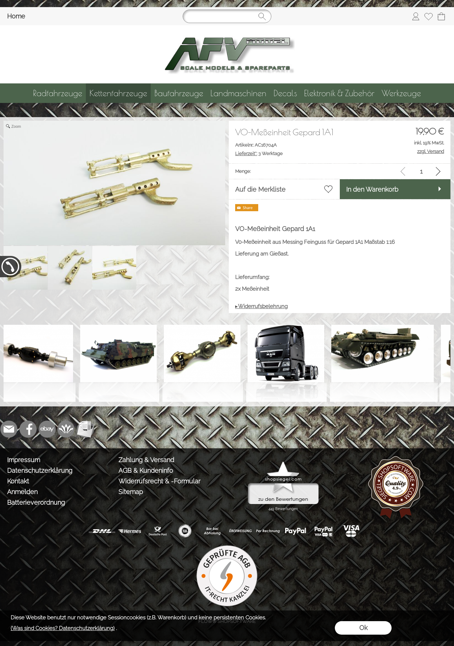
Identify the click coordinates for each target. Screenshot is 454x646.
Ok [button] (363, 627)
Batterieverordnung (36, 502)
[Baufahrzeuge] (179, 93)
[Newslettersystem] (85, 429)
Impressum (23, 460)
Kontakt (18, 481)
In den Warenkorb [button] (372, 189)
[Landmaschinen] (238, 93)
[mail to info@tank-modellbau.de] (9, 429)
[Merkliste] (428, 16)
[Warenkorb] (441, 16)
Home (16, 16)
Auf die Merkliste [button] (260, 189)
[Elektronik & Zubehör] (339, 93)
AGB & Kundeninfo (145, 470)
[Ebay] (47, 429)
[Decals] (285, 93)
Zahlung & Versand (146, 460)
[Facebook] (28, 429)
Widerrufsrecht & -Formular (159, 481)
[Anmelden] (415, 16)
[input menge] (421, 171)
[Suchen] (227, 16)
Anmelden (22, 492)
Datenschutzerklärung (39, 470)
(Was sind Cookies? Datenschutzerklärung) (63, 628)
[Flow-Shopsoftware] (66, 429)
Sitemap (130, 492)
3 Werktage (259, 153)
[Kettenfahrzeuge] (118, 93)
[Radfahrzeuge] (57, 93)
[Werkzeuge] (401, 93)
